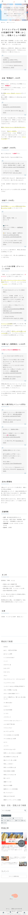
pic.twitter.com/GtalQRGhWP (12, 61)
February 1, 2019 (8, 67)
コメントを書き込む (14, 873)
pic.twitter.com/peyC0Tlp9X (12, 416)
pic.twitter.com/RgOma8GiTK (12, 236)
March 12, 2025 (8, 421)
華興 (23, 820)
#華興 (20, 308)
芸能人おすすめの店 (16, 906)
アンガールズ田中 (7, 818)
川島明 (4, 820)
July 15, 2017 (17, 172)
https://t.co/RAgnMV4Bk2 (11, 235)
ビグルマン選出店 (10, 908)
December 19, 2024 (9, 378)
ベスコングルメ (6, 815)
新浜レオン (11, 820)
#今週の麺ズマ (12, 435)
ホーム (8, 906)
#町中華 (16, 371)
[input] (14, 810)
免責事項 (19, 908)
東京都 (18, 820)
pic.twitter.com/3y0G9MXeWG (12, 312)
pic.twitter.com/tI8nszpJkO (11, 437)
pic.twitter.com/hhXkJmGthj (12, 107)
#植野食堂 (20, 227)
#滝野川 (19, 414)
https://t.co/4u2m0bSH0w (11, 308)
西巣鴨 (4, 822)
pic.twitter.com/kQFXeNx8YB (12, 373)
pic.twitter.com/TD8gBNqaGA (12, 463)
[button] (25, 810)
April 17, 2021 (18, 318)
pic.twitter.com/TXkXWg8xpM (15, 167)
